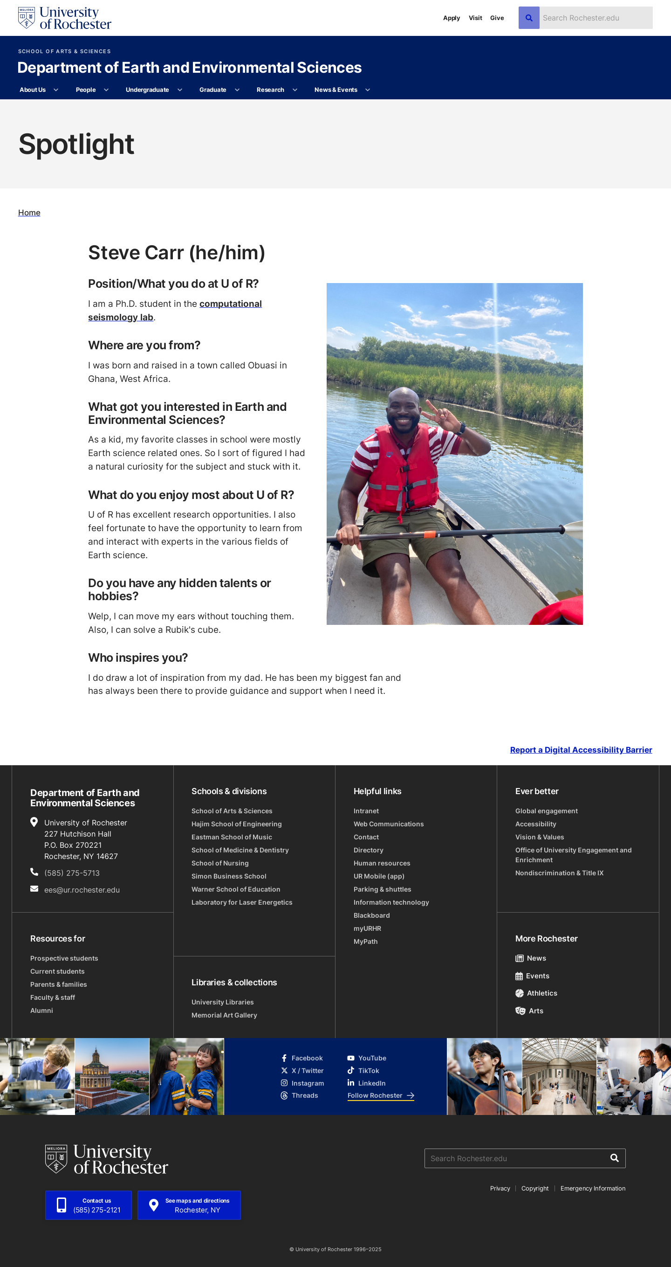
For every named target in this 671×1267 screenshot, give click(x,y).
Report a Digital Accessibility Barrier (581, 750)
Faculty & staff (52, 997)
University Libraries (223, 1001)
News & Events (336, 89)
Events (532, 976)
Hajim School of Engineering (237, 823)
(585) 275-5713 (72, 873)
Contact (366, 836)
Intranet (366, 810)
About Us (33, 89)
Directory (368, 849)
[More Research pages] (294, 90)
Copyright (535, 1188)
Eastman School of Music (232, 836)
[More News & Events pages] (368, 90)
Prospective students (64, 958)
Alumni (41, 1010)
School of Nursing (220, 863)
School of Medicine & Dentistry (240, 849)
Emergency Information (593, 1188)
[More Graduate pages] (237, 90)
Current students (57, 971)
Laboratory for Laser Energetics (242, 902)
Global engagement (546, 810)
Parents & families (58, 984)
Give (497, 18)
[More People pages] (106, 90)
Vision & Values (539, 836)
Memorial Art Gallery (224, 1015)
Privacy (500, 1188)
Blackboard (372, 915)
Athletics (536, 993)
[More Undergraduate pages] (179, 90)
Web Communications (389, 823)
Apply (451, 18)
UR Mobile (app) (379, 876)
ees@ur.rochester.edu (82, 890)
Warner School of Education (236, 889)
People (86, 89)
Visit (475, 18)
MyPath (366, 941)
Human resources (382, 863)
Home (29, 212)
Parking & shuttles (382, 889)
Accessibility (535, 823)
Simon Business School (229, 876)
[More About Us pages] (56, 90)
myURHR (367, 928)
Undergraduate (147, 89)
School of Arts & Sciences (64, 51)
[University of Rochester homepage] (64, 18)
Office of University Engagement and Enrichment (573, 854)
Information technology (391, 902)
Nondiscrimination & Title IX (559, 872)
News (531, 958)
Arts (529, 1011)
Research (270, 89)
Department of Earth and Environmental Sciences (189, 68)
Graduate (212, 89)
